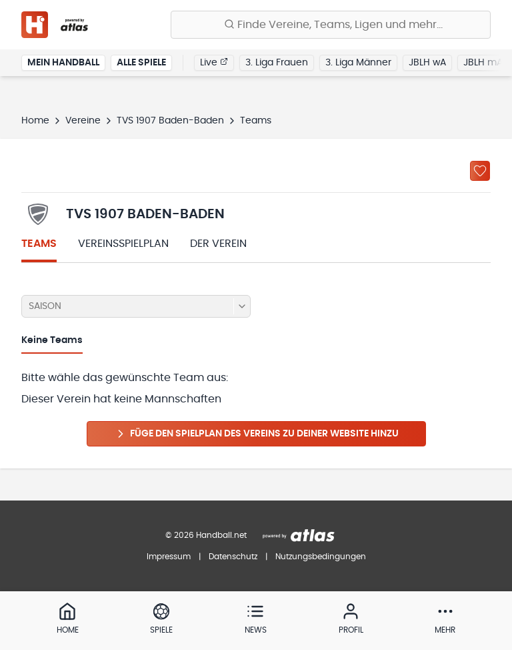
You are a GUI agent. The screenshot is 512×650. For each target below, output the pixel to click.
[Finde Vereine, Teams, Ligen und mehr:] (331, 25)
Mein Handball (63, 62)
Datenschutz (233, 557)
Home (35, 120)
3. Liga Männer (358, 62)
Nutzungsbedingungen (320, 557)
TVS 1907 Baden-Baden (170, 120)
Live (214, 62)
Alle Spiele (141, 62)
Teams (39, 243)
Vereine (83, 120)
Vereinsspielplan (123, 243)
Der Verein (218, 243)
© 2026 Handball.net (206, 535)
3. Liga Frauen (276, 62)
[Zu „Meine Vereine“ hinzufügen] (480, 171)
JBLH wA (427, 62)
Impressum (169, 557)
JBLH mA (483, 62)
